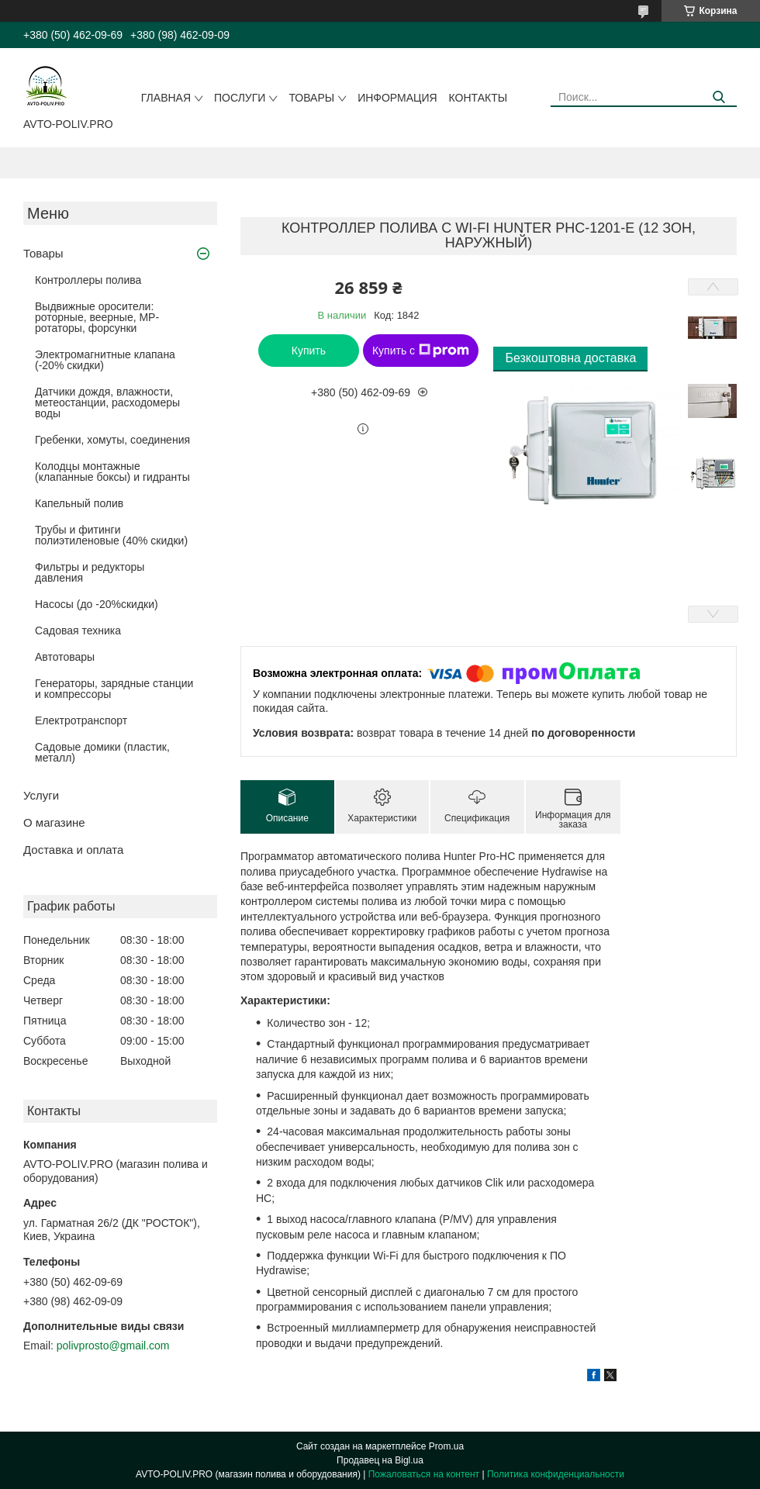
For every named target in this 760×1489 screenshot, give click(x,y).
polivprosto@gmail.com (113, 1345)
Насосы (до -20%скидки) (96, 604)
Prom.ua (446, 1446)
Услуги (41, 795)
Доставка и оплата (73, 849)
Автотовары (65, 657)
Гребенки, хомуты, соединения (112, 440)
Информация (397, 98)
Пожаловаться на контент (423, 1474)
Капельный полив (79, 503)
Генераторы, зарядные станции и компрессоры (114, 688)
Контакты (478, 98)
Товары (311, 98)
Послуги (239, 98)
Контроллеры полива (88, 280)
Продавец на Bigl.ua (380, 1460)
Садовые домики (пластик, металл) (102, 752)
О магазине (54, 822)
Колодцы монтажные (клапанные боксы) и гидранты (112, 471)
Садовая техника (78, 630)
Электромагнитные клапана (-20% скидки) (105, 359)
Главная (166, 98)
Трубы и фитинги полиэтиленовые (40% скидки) (111, 535)
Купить (309, 350)
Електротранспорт (81, 720)
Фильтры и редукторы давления (89, 572)
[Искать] (719, 97)
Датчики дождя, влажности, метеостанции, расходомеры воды (107, 402)
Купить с (420, 351)
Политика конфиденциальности (555, 1474)
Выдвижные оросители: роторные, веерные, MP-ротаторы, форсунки (97, 317)
